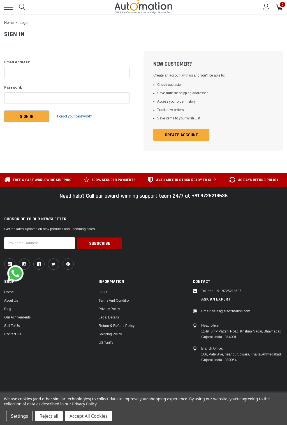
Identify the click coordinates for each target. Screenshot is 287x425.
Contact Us (12, 334)
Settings (19, 416)
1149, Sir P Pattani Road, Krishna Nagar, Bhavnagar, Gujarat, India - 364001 (241, 334)
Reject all (49, 416)
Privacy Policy (109, 309)
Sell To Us (12, 325)
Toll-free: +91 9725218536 (221, 291)
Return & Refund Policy (117, 325)
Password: (13, 87)
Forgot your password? (75, 116)
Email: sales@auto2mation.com (225, 311)
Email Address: (17, 62)
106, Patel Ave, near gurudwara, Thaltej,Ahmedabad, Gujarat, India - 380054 (241, 357)
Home (9, 292)
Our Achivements (17, 317)
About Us (11, 300)
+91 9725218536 (209, 196)
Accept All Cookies (89, 416)
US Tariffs (106, 342)
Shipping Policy (110, 334)
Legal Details (109, 317)
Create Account (181, 135)
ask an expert (216, 299)
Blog (7, 309)
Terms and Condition (115, 300)
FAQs (103, 292)
